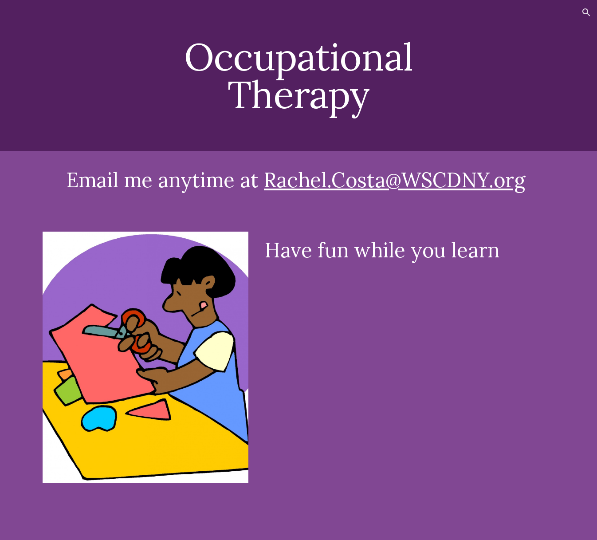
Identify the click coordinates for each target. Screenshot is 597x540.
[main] (298, 75)
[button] (586, 12)
